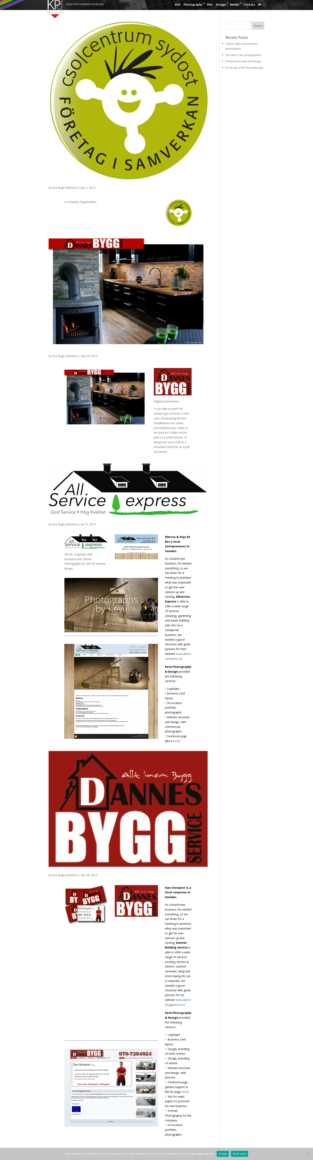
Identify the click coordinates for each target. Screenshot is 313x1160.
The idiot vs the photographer (243, 55)
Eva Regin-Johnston (65, 188)
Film (210, 4)
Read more (239, 1153)
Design (221, 4)
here (176, 741)
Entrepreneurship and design (243, 61)
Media (234, 4)
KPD (177, 4)
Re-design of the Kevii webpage (244, 67)
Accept (223, 1153)
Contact (249, 4)
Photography (193, 4)
